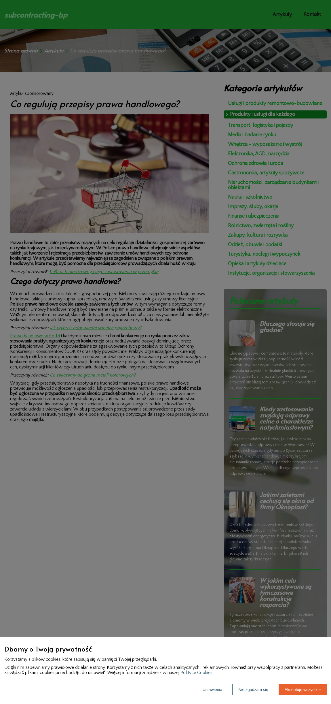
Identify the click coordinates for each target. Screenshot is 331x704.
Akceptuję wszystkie (303, 689)
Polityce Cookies (196, 672)
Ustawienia (212, 689)
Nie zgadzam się (253, 689)
